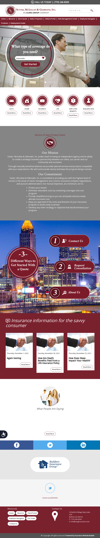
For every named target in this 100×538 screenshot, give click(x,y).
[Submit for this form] (4, 434)
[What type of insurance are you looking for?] (30, 58)
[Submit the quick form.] (30, 64)
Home (11, 513)
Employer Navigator (16, 518)
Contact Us (13, 524)
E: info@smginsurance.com (79, 521)
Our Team (31, 518)
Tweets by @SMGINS (50, 498)
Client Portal (32, 513)
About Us (20, 513)
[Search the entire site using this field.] (79, 10)
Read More (11, 113)
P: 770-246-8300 (75, 519)
